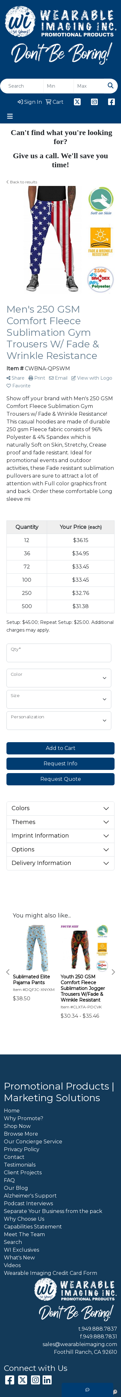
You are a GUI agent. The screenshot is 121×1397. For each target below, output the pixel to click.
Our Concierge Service (33, 1142)
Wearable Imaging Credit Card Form (50, 1273)
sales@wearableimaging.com (80, 1344)
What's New (19, 1258)
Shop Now (17, 1126)
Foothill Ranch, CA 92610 (85, 1352)
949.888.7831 (100, 1337)
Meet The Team (24, 1234)
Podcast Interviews (28, 1203)
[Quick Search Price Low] (58, 86)
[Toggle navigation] (10, 116)
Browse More (21, 1134)
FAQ (9, 1180)
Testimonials (19, 1165)
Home (12, 1111)
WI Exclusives (21, 1250)
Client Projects (23, 1172)
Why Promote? (23, 1118)
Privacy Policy (21, 1149)
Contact (14, 1157)
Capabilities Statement (33, 1227)
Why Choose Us (24, 1219)
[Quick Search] (22, 86)
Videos (12, 1265)
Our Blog (16, 1188)
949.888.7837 (99, 1329)
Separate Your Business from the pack (53, 1211)
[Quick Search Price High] (89, 86)
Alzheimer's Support (30, 1196)
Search (13, 1242)
